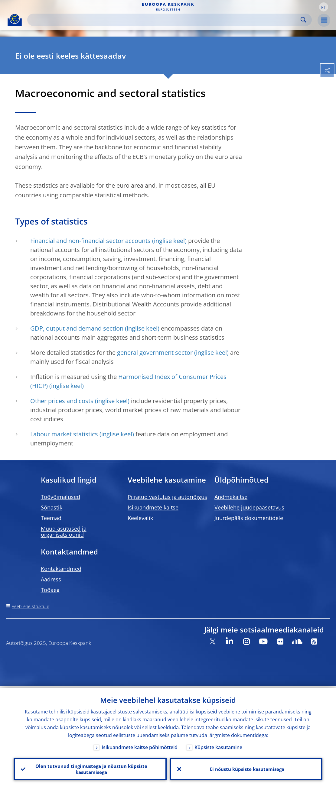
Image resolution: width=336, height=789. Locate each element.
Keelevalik (140, 518)
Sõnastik (51, 507)
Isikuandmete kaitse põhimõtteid (140, 745)
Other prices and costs (61, 401)
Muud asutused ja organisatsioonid (63, 531)
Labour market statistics (64, 434)
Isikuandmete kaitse (153, 507)
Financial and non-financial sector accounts (90, 241)
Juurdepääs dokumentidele (248, 518)
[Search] (164, 20)
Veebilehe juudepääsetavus (249, 507)
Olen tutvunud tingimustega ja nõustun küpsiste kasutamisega (90, 768)
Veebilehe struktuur (30, 606)
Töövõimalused (60, 496)
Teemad (51, 518)
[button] (323, 6)
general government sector (155, 352)
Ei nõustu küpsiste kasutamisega (246, 768)
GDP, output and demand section (76, 328)
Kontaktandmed (61, 568)
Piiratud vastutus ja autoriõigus (167, 496)
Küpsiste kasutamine (218, 745)
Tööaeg (50, 589)
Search (303, 20)
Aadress (51, 579)
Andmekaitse (230, 496)
